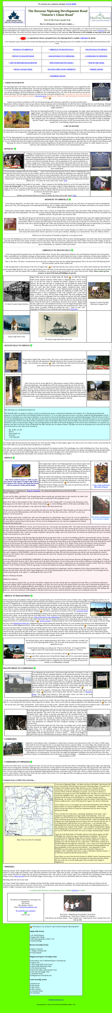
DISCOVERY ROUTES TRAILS (61, 63)
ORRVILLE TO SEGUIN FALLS (62, 49)
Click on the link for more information (46, 617)
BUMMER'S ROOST (58, 76)
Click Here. (74, 309)
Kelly (65, 180)
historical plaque (45, 621)
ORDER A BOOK (96, 69)
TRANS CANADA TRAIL (23, 69)
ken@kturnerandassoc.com (28, 907)
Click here (74, 890)
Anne (74, 195)
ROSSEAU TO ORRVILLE (22, 49)
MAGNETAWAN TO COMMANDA (61, 56)
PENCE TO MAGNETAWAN (23, 56)
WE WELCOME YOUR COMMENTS (62, 69)
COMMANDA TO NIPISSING (96, 56)
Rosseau (101, 30)
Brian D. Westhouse (33, 491)
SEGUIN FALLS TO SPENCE (96, 49)
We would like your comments (25, 911)
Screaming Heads (82, 611)
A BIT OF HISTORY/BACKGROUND (23, 63)
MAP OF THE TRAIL (96, 63)
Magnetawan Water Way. (21, 623)
